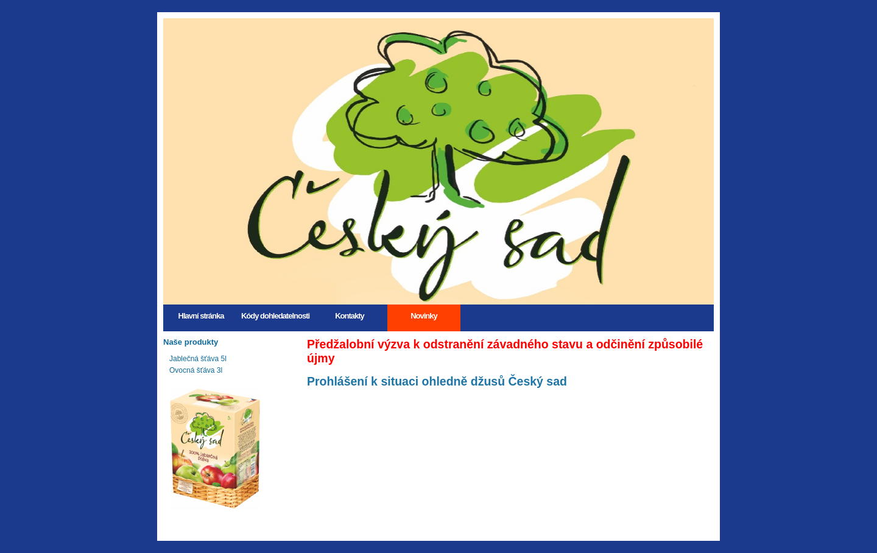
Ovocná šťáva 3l (195, 370)
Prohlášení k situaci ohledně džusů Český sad (437, 381)
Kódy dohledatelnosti (275, 315)
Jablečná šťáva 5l (198, 358)
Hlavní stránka (201, 315)
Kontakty (349, 315)
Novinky (423, 315)
